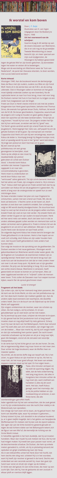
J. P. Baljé (33, 26)
